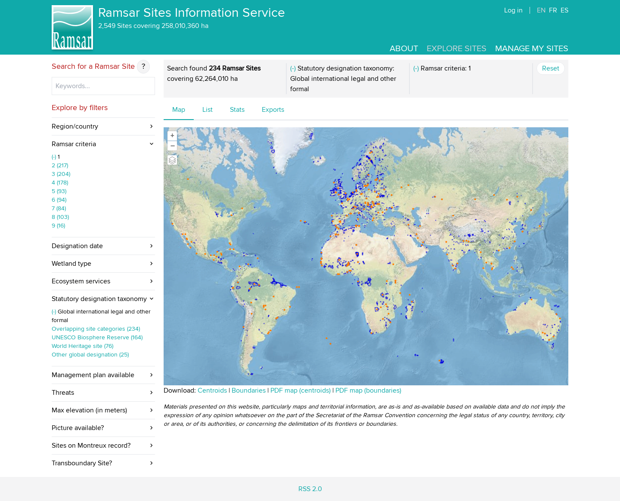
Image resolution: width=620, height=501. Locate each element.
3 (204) (61, 174)
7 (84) (59, 208)
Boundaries (249, 390)
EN (541, 10)
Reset (550, 68)
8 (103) (60, 217)
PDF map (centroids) (301, 390)
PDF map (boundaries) (368, 390)
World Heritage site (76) (82, 346)
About (404, 48)
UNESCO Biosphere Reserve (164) (97, 337)
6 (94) (59, 199)
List (207, 109)
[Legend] (172, 160)
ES (564, 10)
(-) (55, 156)
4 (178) (60, 182)
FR (553, 10)
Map (178, 109)
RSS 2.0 (310, 489)
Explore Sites (457, 48)
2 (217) (60, 165)
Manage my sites (531, 48)
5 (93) (59, 191)
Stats (237, 109)
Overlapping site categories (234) (96, 328)
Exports (273, 109)
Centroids (212, 390)
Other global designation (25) (90, 354)
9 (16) (58, 225)
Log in (513, 10)
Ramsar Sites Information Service (191, 13)
